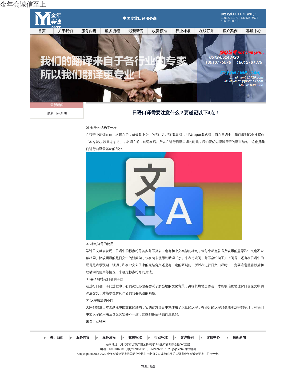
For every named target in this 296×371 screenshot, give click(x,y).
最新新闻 (136, 31)
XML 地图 (148, 366)
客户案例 (230, 31)
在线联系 (206, 31)
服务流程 (112, 31)
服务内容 (88, 31)
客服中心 (253, 31)
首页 (42, 31)
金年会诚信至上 (23, 4)
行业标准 (183, 31)
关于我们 (65, 31)
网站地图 (190, 349)
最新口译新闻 (57, 113)
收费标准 (159, 31)
